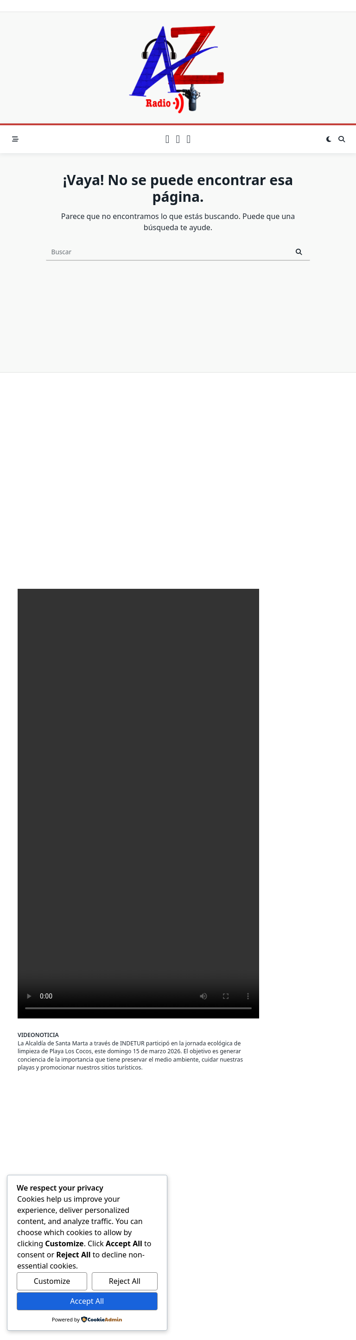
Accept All (87, 1301)
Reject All (124, 1281)
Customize (52, 1281)
